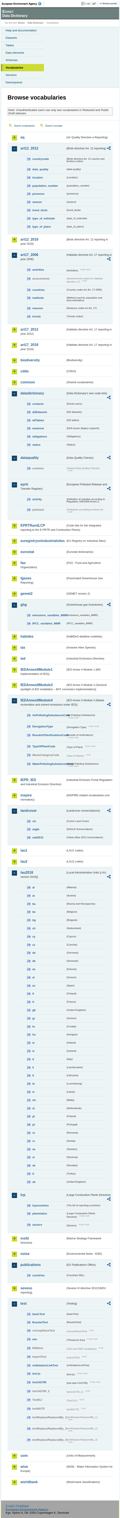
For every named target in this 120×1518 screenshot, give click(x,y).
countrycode (40, 159)
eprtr (24, 484)
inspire (26, 795)
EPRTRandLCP (32, 525)
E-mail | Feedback (17, 1505)
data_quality (40, 169)
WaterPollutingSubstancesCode (49, 763)
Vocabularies (14, 67)
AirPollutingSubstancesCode (49, 715)
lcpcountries (40, 1205)
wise (24, 1466)
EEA (23, 4)
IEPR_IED (28, 780)
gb (34, 1010)
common (27, 382)
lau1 (23, 850)
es (33, 985)
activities (38, 269)
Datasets (11, 37)
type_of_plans (41, 226)
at (33, 895)
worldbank (29, 1482)
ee (33, 969)
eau (34, 1339)
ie (33, 1042)
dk (34, 961)
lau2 (23, 861)
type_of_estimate (43, 218)
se (33, 1149)
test (23, 1303)
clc (34, 821)
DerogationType (42, 726)
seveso (26, 1288)
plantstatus (39, 1213)
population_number (45, 185)
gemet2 (26, 593)
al (33, 887)
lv (33, 1091)
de (34, 952)
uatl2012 (37, 837)
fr (33, 1001)
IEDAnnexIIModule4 (36, 700)
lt (33, 1075)
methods (38, 297)
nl (33, 1108)
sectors (37, 1224)
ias (22, 647)
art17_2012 (29, 329)
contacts (38, 403)
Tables (10, 45)
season (37, 202)
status (36, 444)
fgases (25, 578)
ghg (23, 604)
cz (33, 944)
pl (33, 1116)
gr (33, 1018)
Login (88, 3)
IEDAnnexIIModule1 (36, 669)
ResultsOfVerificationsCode (49, 735)
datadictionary (32, 393)
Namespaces (14, 82)
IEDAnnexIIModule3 (36, 685)
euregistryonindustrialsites (42, 541)
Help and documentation (21, 30)
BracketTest (40, 1322)
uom (24, 1455)
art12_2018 (29, 239)
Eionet (21, 23)
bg (34, 920)
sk (33, 1165)
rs (33, 1141)
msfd (24, 1238)
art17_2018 (29, 345)
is (33, 1051)
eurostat (27, 552)
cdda (24, 371)
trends (36, 316)
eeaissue (38, 428)
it (33, 1059)
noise (25, 1254)
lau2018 (26, 872)
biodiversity (30, 360)
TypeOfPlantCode (43, 746)
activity (37, 499)
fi (33, 993)
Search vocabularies (24, 125)
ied (22, 658)
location (37, 177)
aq (22, 137)
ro (33, 1132)
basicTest (38, 1314)
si (33, 1157)
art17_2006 (29, 255)
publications (30, 1265)
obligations (39, 436)
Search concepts (53, 125)
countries (38, 289)
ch (34, 928)
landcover (28, 810)
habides (26, 636)
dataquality (29, 458)
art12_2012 (29, 148)
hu (34, 1034)
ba (34, 903)
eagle (35, 829)
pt (33, 1124)
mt (34, 1100)
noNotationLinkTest (45, 1365)
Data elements (15, 52)
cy (33, 936)
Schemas (12, 60)
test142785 (39, 1382)
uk (34, 1182)
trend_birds (39, 210)
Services (11, 75)
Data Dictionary (35, 23)
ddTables (38, 420)
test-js (36, 1373)
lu (33, 1083)
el (33, 977)
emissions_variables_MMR (49, 615)
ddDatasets (39, 412)
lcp (22, 1195)
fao (23, 563)
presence (38, 193)
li (33, 1067)
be (34, 911)
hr (33, 1026)
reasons (37, 308)
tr (33, 1173)
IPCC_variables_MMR (46, 623)
